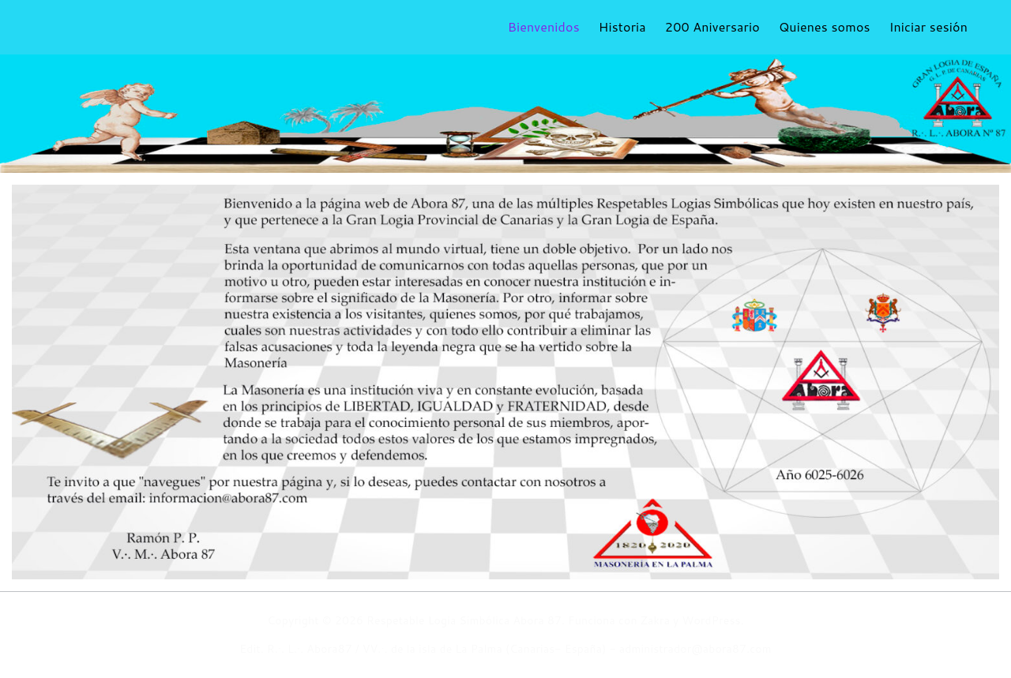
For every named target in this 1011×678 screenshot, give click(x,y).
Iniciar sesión (928, 26)
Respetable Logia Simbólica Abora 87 (464, 620)
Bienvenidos (544, 26)
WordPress (711, 620)
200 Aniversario (712, 26)
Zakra (656, 620)
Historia (622, 26)
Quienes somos (824, 26)
